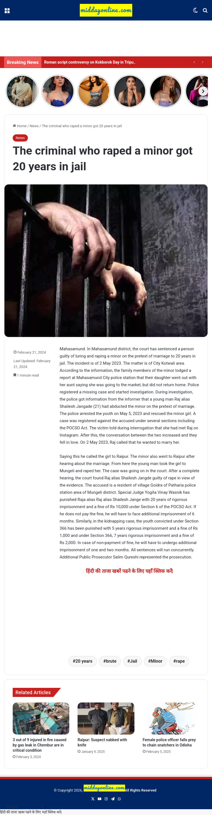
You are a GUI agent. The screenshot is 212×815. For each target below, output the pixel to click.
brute (111, 661)
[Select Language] (24, 807)
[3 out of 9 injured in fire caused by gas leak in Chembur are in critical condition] (41, 718)
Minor (156, 661)
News (34, 126)
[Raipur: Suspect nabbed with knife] (106, 718)
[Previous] (9, 91)
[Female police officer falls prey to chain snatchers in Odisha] (171, 718)
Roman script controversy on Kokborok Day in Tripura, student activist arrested (112, 62)
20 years (83, 661)
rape (180, 661)
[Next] (203, 91)
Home (19, 126)
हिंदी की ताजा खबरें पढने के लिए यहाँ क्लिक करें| (129, 571)
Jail (133, 661)
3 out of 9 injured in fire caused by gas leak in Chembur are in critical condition (39, 745)
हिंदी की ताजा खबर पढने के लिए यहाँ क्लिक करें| (31, 812)
